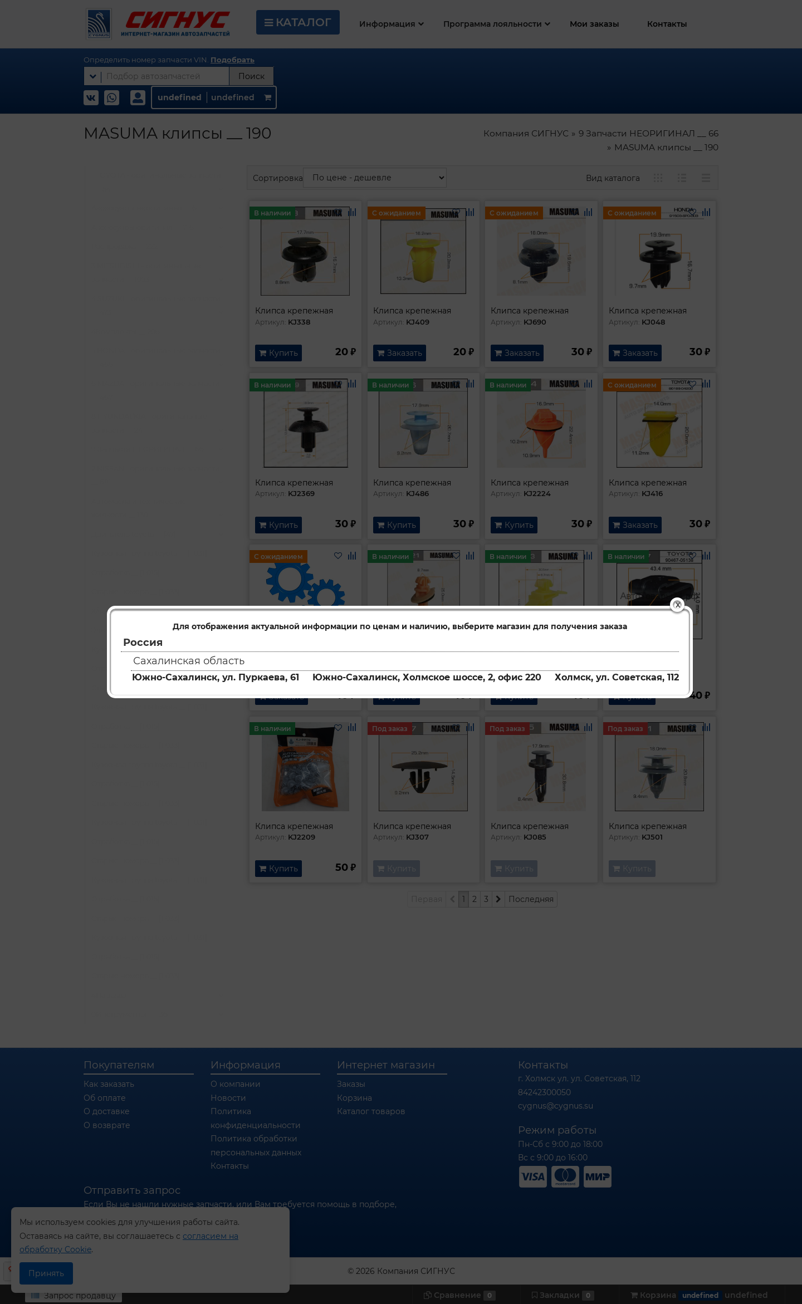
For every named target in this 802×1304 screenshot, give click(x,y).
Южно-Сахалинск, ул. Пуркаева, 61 (215, 677)
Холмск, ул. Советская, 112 (617, 677)
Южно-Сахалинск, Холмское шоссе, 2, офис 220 (426, 677)
